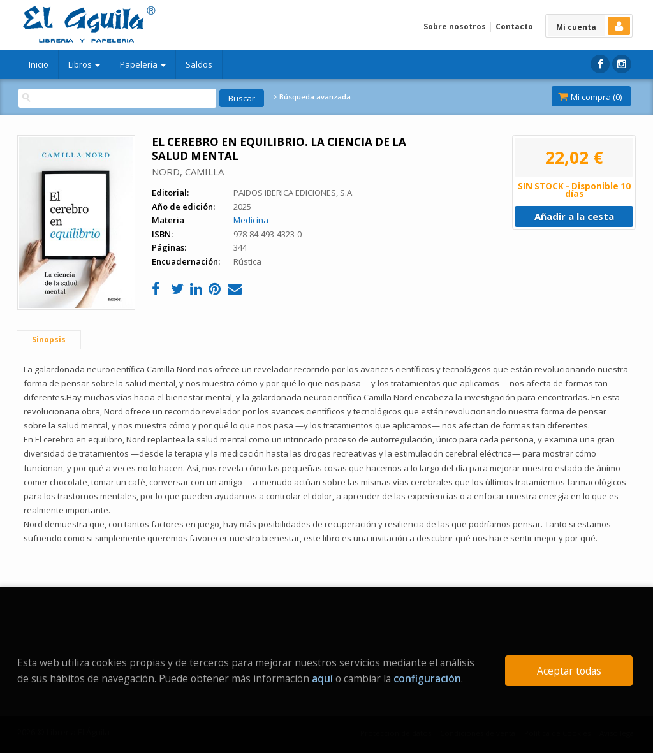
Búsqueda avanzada (312, 97)
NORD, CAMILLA (188, 171)
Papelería (143, 64)
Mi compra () (590, 97)
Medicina (250, 220)
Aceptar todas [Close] (569, 671)
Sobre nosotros (454, 26)
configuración (427, 678)
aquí (322, 678)
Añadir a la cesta (574, 216)
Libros (84, 64)
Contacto (514, 26)
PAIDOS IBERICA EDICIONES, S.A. (293, 192)
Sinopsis (49, 339)
